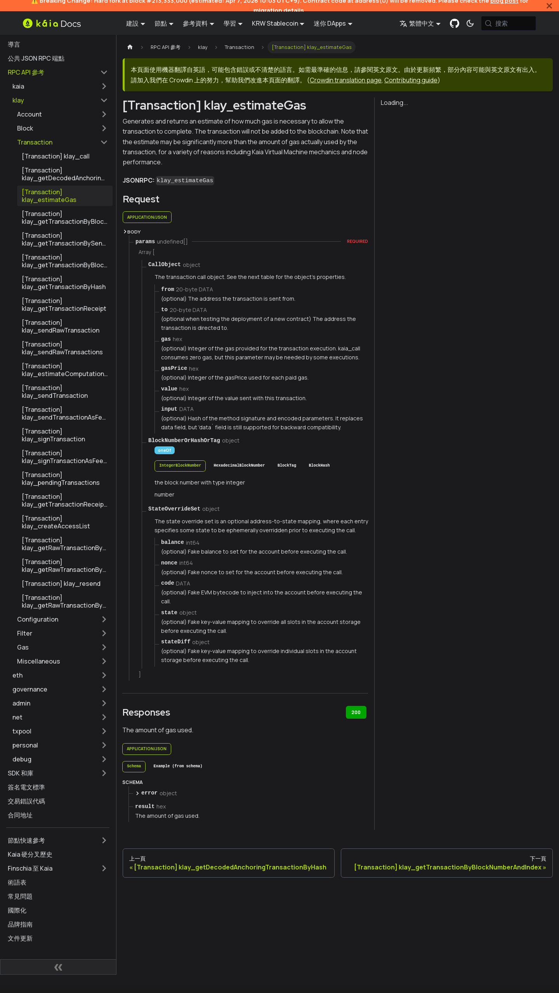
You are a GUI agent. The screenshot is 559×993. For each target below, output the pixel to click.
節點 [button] (161, 23)
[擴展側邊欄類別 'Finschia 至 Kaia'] (104, 868)
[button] (60, 86)
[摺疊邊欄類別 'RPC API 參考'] (104, 72)
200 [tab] (356, 712)
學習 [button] (230, 23)
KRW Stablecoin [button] (275, 23)
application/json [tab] (147, 217)
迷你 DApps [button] (330, 23)
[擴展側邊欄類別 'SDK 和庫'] (104, 773)
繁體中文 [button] (416, 23)
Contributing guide (410, 80)
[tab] (180, 466)
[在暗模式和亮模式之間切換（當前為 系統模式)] (470, 23)
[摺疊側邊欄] (58, 967)
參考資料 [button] (195, 23)
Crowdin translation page (346, 80)
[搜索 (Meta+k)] (508, 23)
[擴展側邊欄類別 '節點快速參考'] (104, 840)
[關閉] (549, 5)
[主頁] (130, 47)
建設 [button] (132, 23)
